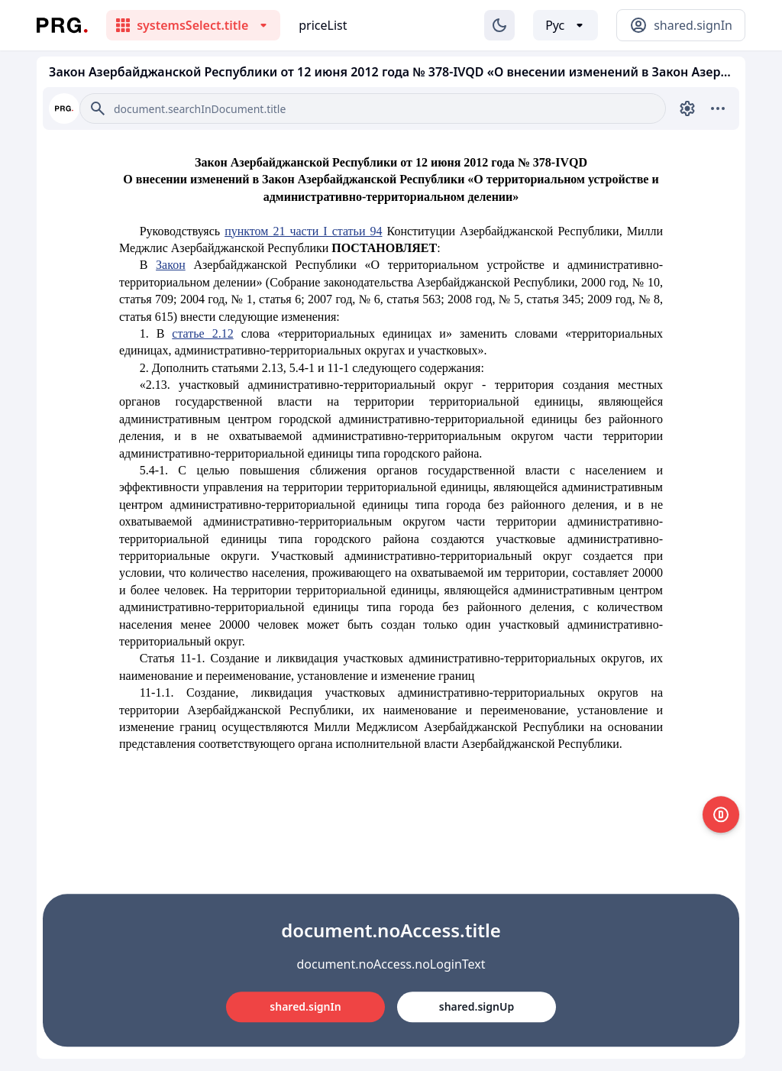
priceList (323, 25)
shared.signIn (305, 1006)
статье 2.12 (202, 333)
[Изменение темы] (499, 25)
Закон (171, 264)
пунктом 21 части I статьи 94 (303, 231)
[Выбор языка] (565, 25)
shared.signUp (476, 1006)
